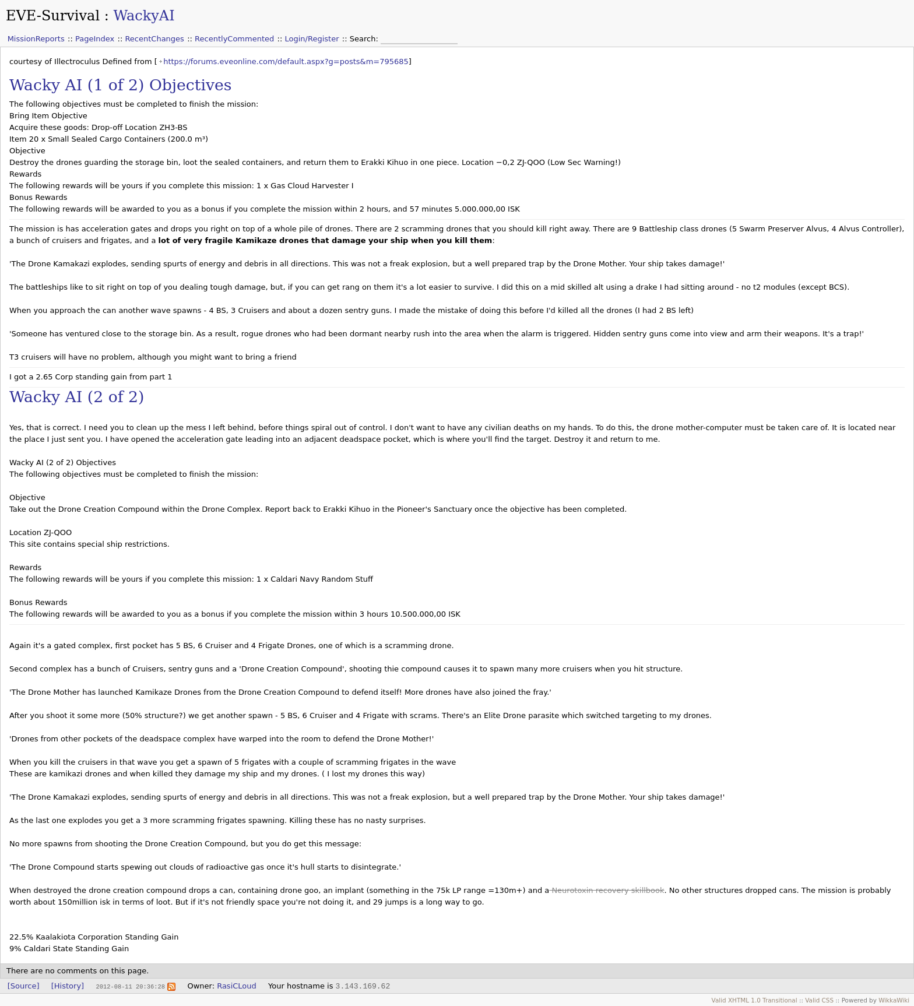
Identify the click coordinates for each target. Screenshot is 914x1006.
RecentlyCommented (234, 38)
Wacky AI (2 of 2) (76, 397)
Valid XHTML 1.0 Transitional (754, 1000)
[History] (67, 986)
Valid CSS (819, 1000)
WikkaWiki (893, 1000)
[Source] (24, 986)
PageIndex (94, 38)
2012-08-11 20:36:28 (130, 986)
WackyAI (143, 16)
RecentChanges (154, 38)
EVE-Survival (53, 16)
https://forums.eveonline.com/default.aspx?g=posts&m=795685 (286, 61)
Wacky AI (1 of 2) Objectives (120, 85)
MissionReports (36, 38)
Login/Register (312, 38)
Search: (365, 38)
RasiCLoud (236, 986)
